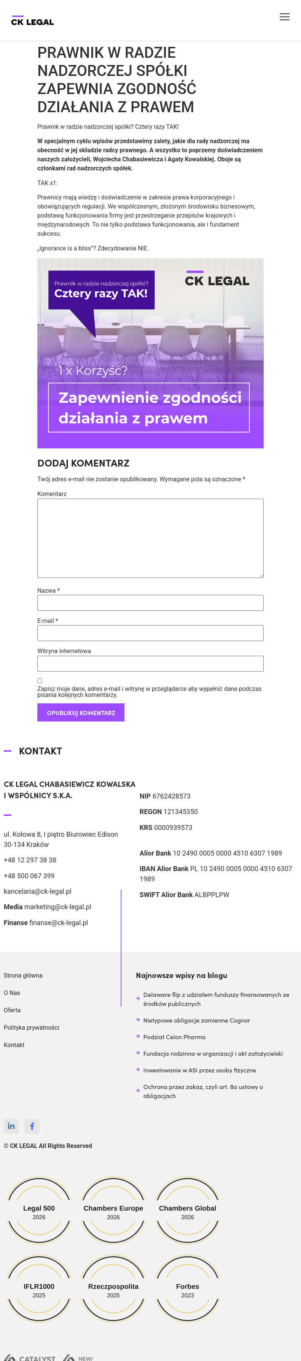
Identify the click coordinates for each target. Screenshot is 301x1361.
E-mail (47, 621)
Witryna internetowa (64, 651)
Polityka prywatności (31, 1027)
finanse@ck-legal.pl (58, 923)
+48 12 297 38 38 (30, 860)
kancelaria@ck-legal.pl (37, 891)
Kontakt (14, 1045)
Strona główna (23, 975)
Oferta (12, 1010)
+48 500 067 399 (29, 876)
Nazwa (48, 591)
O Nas (12, 992)
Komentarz (52, 494)
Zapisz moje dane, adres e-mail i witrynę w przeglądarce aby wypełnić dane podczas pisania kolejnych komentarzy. (149, 692)
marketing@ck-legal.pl (57, 907)
